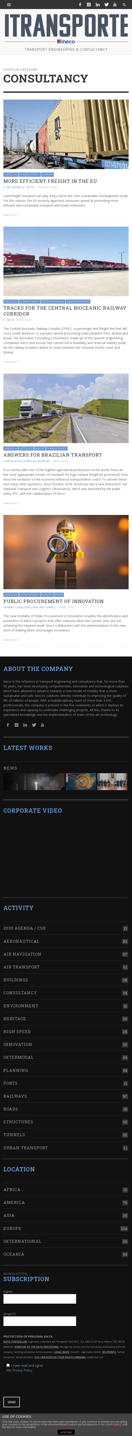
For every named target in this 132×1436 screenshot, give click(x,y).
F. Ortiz (29, 187)
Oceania (13, 1251)
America (10, 447)
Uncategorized (78, 301)
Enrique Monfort (37, 460)
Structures (18, 1119)
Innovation (17, 1041)
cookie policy (113, 1424)
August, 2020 (47, 187)
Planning (15, 1067)
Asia (9, 1212)
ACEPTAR (66, 1432)
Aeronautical (21, 938)
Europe (47, 174)
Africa (12, 1186)
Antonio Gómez (44, 606)
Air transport (21, 964)
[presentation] (37, 1382)
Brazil (40, 447)
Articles (11, 174)
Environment (20, 1002)
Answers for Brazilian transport (52, 454)
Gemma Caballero (17, 606)
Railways (15, 1093)
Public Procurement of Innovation (53, 600)
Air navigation (22, 951)
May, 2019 (25, 319)
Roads (10, 1106)
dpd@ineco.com (95, 1354)
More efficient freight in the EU (50, 181)
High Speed (17, 1028)
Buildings (15, 977)
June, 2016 (66, 606)
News (10, 765)
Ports (10, 1080)
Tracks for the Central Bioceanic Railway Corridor (65, 310)
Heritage (14, 1016)
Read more (12, 214)
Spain (59, 593)
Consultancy (30, 174)
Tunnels (14, 1132)
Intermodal (18, 1054)
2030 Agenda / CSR (24, 925)
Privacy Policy (22, 1367)
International (53, 301)
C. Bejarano (12, 187)
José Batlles (13, 460)
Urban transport (25, 1144)
